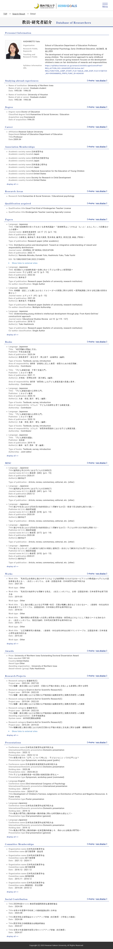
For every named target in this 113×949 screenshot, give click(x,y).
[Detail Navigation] (105, 5)
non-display (101, 81)
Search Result (18, 14)
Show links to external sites (23, 263)
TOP (5, 14)
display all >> (13, 184)
